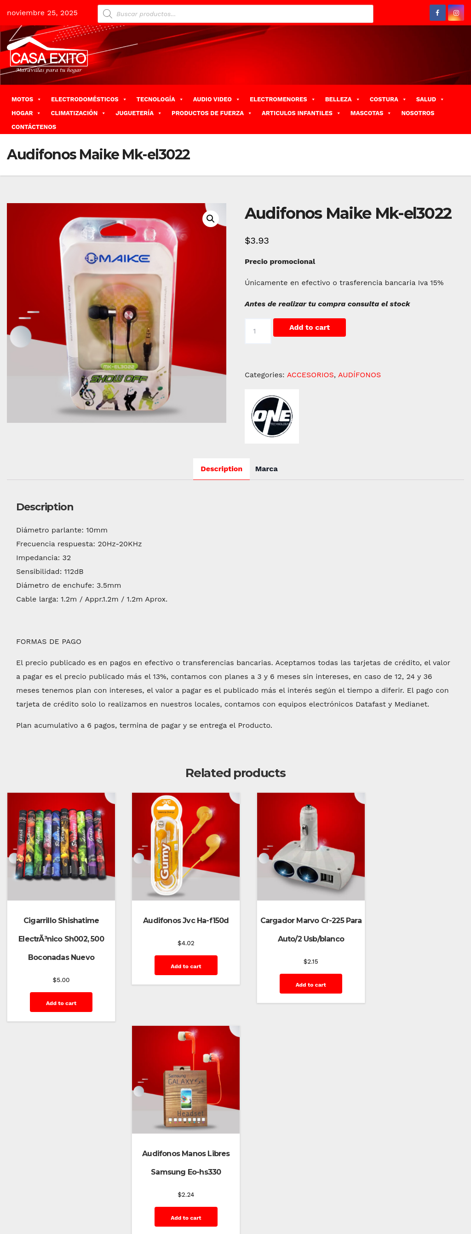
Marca (266, 468)
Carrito (318, 1191)
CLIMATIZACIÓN (78, 113)
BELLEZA (343, 99)
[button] (460, 109)
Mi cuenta (390, 1212)
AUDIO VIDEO (217, 99)
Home (254, 1191)
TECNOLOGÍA (160, 99)
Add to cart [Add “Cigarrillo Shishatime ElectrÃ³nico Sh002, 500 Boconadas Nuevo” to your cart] (57, 995)
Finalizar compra (403, 1191)
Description (221, 468)
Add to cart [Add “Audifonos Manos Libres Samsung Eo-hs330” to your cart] (411, 977)
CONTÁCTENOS (33, 126)
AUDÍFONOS (359, 374)
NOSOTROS (417, 113)
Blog (276, 1191)
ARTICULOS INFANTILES (301, 113)
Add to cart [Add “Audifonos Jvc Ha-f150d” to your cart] (175, 958)
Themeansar (171, 1191)
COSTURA (388, 99)
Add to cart (309, 327)
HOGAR (26, 113)
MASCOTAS (371, 113)
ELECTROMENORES (283, 99)
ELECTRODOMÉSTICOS (89, 99)
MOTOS (26, 99)
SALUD (430, 99)
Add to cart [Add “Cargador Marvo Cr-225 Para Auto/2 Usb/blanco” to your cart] (293, 977)
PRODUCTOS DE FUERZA (212, 113)
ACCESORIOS (310, 374)
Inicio (361, 1212)
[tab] (221, 469)
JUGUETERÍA (138, 113)
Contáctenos (353, 1191)
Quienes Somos (434, 1212)
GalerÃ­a (446, 1191)
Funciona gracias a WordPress (51, 1191)
